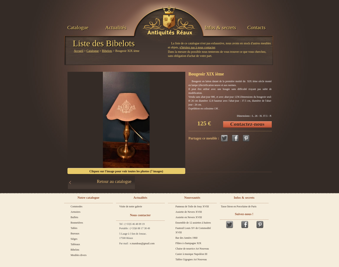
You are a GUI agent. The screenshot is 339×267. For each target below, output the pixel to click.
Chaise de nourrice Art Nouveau (192, 248)
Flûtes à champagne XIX (188, 243)
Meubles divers (79, 255)
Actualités (115, 27)
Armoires (75, 211)
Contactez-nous (247, 124)
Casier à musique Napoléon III (191, 254)
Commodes (77, 206)
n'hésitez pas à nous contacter (197, 47)
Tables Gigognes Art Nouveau (191, 259)
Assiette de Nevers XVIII (189, 211)
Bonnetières (77, 222)
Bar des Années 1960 (187, 237)
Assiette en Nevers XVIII (189, 217)
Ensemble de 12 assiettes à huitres (193, 222)
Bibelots (107, 51)
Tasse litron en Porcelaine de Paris (239, 206)
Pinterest (246, 138)
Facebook (235, 138)
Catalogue (77, 27)
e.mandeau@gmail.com (142, 243)
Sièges (74, 238)
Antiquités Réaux (169, 32)
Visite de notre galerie (130, 206)
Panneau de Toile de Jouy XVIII (192, 206)
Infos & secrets (220, 27)
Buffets (74, 217)
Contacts (256, 27)
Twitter (224, 138)
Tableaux (75, 244)
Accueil (78, 51)
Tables (74, 228)
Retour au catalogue (114, 181)
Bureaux (75, 233)
